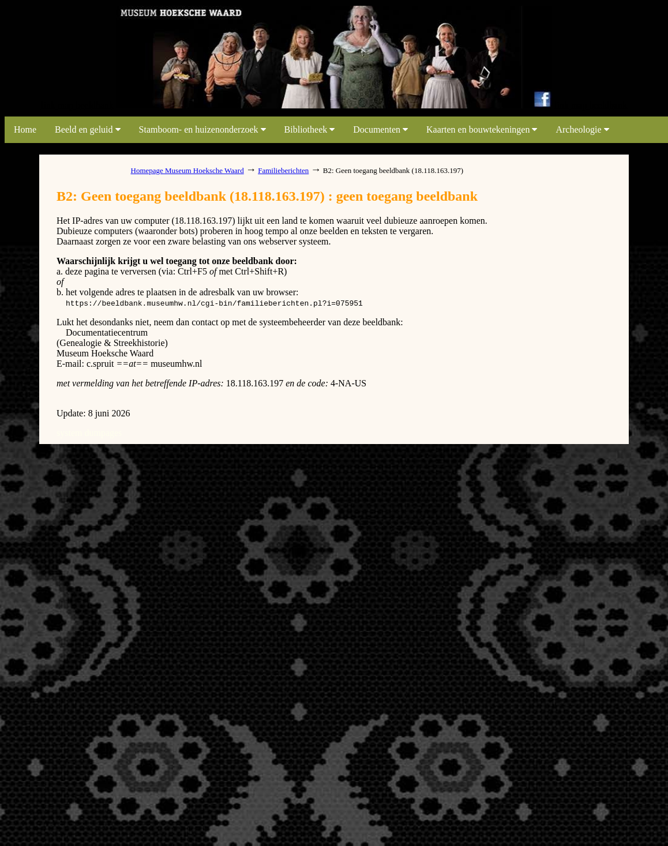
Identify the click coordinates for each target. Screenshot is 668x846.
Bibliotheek (309, 129)
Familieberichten (283, 170)
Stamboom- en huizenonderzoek (202, 129)
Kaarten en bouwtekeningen (481, 129)
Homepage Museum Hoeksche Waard (187, 170)
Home (25, 129)
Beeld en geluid (87, 129)
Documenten (380, 129)
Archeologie (582, 129)
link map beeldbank (77, 105)
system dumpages (89, 433)
